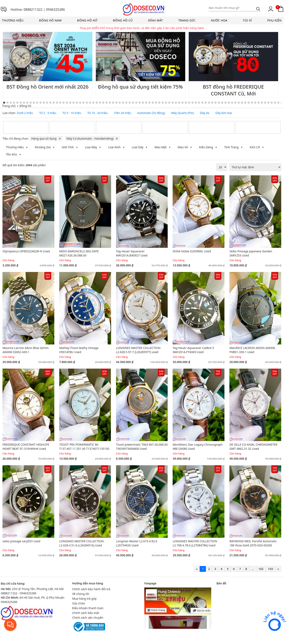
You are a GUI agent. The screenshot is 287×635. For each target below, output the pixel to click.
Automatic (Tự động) (151, 113)
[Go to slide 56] (176, 103)
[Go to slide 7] (14, 103)
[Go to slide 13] (34, 103)
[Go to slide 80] (255, 103)
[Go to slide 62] (196, 103)
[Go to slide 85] (272, 103)
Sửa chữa (78, 603)
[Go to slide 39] (120, 103)
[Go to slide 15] (40, 103)
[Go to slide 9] (21, 103)
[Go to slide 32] (97, 103)
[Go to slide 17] (47, 103)
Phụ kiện (274, 20)
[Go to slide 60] (189, 103)
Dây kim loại (223, 113)
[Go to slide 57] (179, 103)
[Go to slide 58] (182, 103)
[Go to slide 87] (278, 103)
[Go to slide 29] (87, 103)
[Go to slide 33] (100, 103)
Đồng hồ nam (50, 20)
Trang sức (187, 20)
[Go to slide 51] (159, 103)
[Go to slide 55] (173, 103)
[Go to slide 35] (107, 103)
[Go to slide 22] (64, 103)
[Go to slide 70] (222, 103)
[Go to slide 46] (143, 103)
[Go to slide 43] (133, 103)
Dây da (204, 113)
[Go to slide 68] (216, 103)
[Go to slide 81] (258, 103)
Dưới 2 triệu (25, 113)
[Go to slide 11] (27, 103)
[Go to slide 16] (44, 103)
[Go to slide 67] (212, 103)
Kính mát (155, 20)
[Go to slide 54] (169, 103)
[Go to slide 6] (11, 103)
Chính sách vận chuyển (87, 618)
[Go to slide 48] (149, 103)
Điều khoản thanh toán (87, 608)
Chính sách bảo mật (85, 613)
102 (261, 569)
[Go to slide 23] (67, 103)
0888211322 (33, 9)
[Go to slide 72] (229, 103)
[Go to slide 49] (153, 103)
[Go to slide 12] (31, 103)
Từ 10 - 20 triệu (97, 113)
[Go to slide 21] (60, 103)
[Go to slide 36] (110, 103)
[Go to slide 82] (262, 103)
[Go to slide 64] (202, 103)
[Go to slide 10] (24, 103)
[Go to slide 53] (166, 103)
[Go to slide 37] (113, 103)
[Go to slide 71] (225, 103)
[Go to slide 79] (252, 103)
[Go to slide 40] (123, 103)
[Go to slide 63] (199, 103)
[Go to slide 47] (146, 103)
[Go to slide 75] (239, 103)
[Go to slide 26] (77, 103)
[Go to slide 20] (57, 103)
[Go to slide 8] (17, 103)
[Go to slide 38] (116, 103)
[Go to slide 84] (268, 103)
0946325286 (55, 9)
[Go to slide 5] (7, 103)
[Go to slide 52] (163, 103)
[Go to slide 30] (90, 103)
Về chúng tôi (80, 594)
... (253, 569)
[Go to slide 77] (245, 103)
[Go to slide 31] (93, 103)
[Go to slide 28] (83, 103)
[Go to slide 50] (156, 103)
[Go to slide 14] (37, 103)
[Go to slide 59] (186, 103)
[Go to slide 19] (54, 103)
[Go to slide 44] (136, 103)
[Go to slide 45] (140, 103)
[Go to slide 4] (4, 103)
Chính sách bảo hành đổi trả (91, 589)
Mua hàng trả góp (84, 599)
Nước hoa (219, 20)
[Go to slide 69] (219, 103)
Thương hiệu (13, 20)
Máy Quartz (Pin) (182, 113)
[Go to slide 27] (80, 103)
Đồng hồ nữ (87, 20)
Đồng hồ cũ (123, 20)
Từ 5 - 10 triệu (71, 113)
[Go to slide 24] (70, 103)
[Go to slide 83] (265, 103)
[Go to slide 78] (249, 103)
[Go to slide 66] (209, 103)
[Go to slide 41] (126, 103)
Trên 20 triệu (122, 113)
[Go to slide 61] (192, 103)
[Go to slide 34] (103, 103)
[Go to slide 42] (130, 103)
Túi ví (247, 20)
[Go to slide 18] (50, 103)
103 (270, 569)
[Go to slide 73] (232, 103)
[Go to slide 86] (275, 103)
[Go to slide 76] (242, 103)
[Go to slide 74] (235, 103)
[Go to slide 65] (206, 103)
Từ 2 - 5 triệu (47, 113)
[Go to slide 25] (73, 103)
